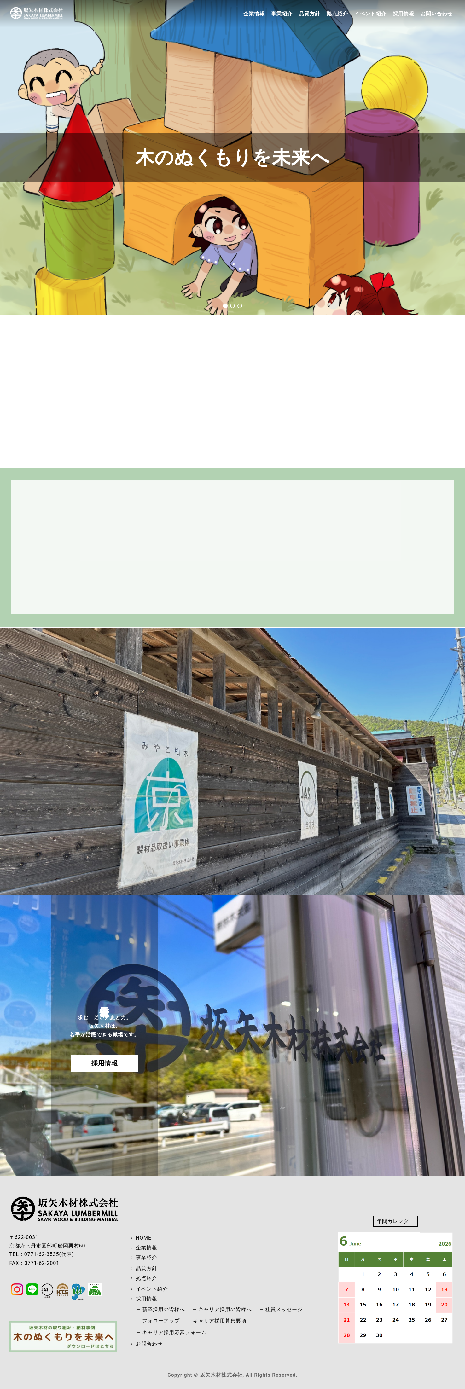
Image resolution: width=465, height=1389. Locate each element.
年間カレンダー (395, 1221)
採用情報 (403, 14)
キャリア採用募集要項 (220, 1321)
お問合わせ (149, 1344)
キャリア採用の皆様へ (225, 1309)
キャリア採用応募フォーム (174, 1332)
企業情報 (254, 14)
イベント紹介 (370, 14)
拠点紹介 (337, 14)
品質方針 (309, 14)
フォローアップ (161, 1321)
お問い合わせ (437, 14)
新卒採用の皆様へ (163, 1309)
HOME (143, 1238)
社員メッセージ (284, 1309)
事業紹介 (282, 14)
